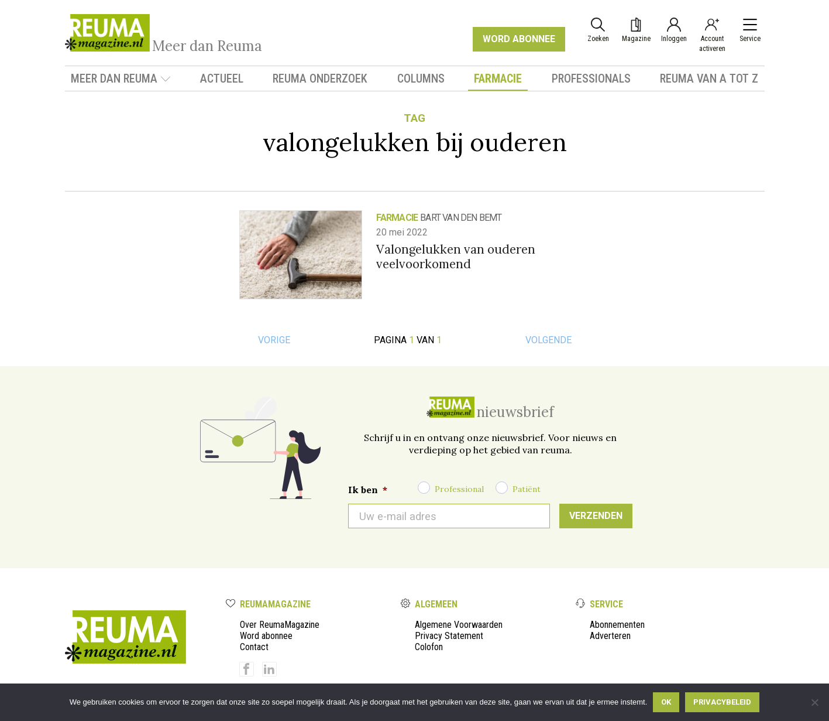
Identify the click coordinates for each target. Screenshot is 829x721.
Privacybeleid (722, 702)
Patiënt (526, 489)
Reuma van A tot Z (709, 78)
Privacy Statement (449, 635)
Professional (459, 489)
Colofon (429, 646)
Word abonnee (266, 635)
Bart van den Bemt (460, 217)
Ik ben (367, 490)
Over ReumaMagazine (279, 624)
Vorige (274, 340)
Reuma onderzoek (320, 78)
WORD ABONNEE (519, 39)
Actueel (221, 78)
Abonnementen (617, 624)
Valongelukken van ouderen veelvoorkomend (455, 256)
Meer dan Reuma (121, 78)
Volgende (548, 340)
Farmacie (498, 78)
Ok (666, 702)
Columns (421, 78)
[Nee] (814, 702)
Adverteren (610, 635)
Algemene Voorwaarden (459, 624)
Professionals (591, 78)
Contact (254, 646)
